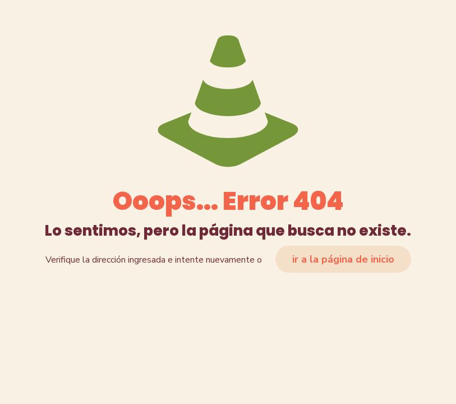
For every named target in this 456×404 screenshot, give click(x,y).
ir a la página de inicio (343, 259)
